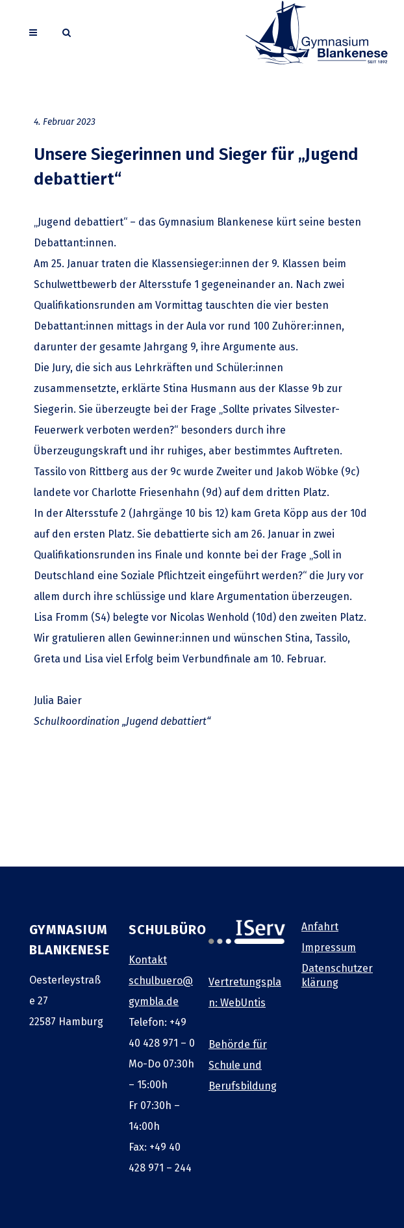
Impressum (328, 947)
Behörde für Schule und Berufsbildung (242, 1065)
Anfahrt (319, 927)
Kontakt (148, 960)
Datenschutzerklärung (337, 975)
